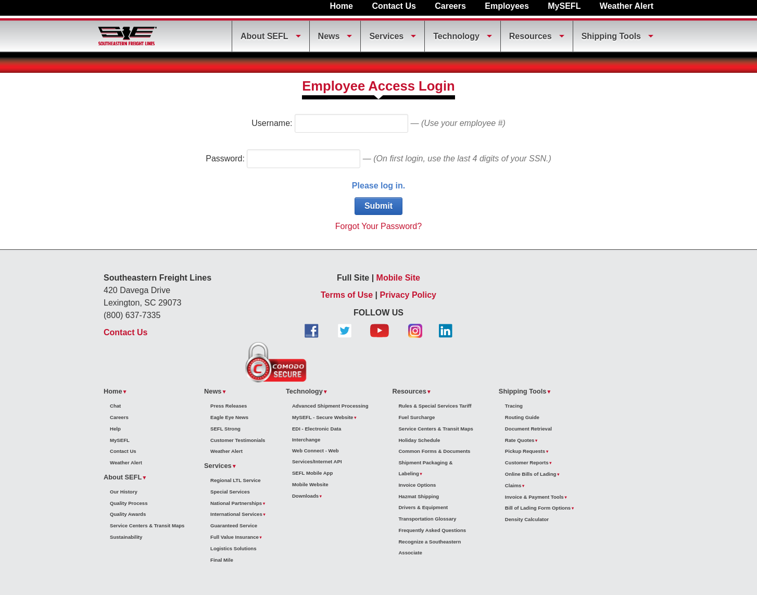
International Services (236, 514)
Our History (123, 492)
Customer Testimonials (237, 440)
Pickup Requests (525, 451)
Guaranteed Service (233, 525)
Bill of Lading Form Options (538, 508)
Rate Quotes (520, 440)
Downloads (305, 496)
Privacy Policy (408, 294)
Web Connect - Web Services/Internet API (317, 456)
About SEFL (264, 36)
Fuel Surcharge (416, 417)
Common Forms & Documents (434, 451)
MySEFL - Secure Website (322, 417)
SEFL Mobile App (312, 473)
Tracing (514, 406)
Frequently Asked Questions (432, 530)
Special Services (230, 492)
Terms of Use (347, 294)
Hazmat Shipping (418, 496)
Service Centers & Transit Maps (147, 525)
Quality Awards (128, 514)
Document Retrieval (528, 429)
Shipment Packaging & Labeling (425, 468)
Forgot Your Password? (378, 226)
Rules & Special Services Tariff (434, 406)
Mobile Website (310, 484)
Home (341, 6)
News (329, 36)
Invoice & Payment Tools (534, 497)
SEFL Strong (225, 429)
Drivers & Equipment (423, 507)
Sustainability (126, 537)
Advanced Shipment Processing (330, 406)
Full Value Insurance (234, 537)
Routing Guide (522, 417)
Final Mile (221, 560)
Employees (506, 6)
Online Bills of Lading (531, 474)
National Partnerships (236, 503)
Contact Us (393, 6)
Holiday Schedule (419, 440)
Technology (456, 36)
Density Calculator (527, 519)
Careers (450, 6)
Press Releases (228, 406)
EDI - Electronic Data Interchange (316, 434)
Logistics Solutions (233, 548)
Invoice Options (417, 485)
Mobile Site (398, 277)
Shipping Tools (611, 36)
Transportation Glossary (427, 519)
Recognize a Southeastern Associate (429, 547)
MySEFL (564, 6)
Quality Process (129, 503)
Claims (513, 485)
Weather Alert (626, 6)
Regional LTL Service (235, 480)
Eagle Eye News (229, 417)
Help (115, 429)
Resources (530, 36)
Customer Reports (527, 462)
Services (386, 36)
